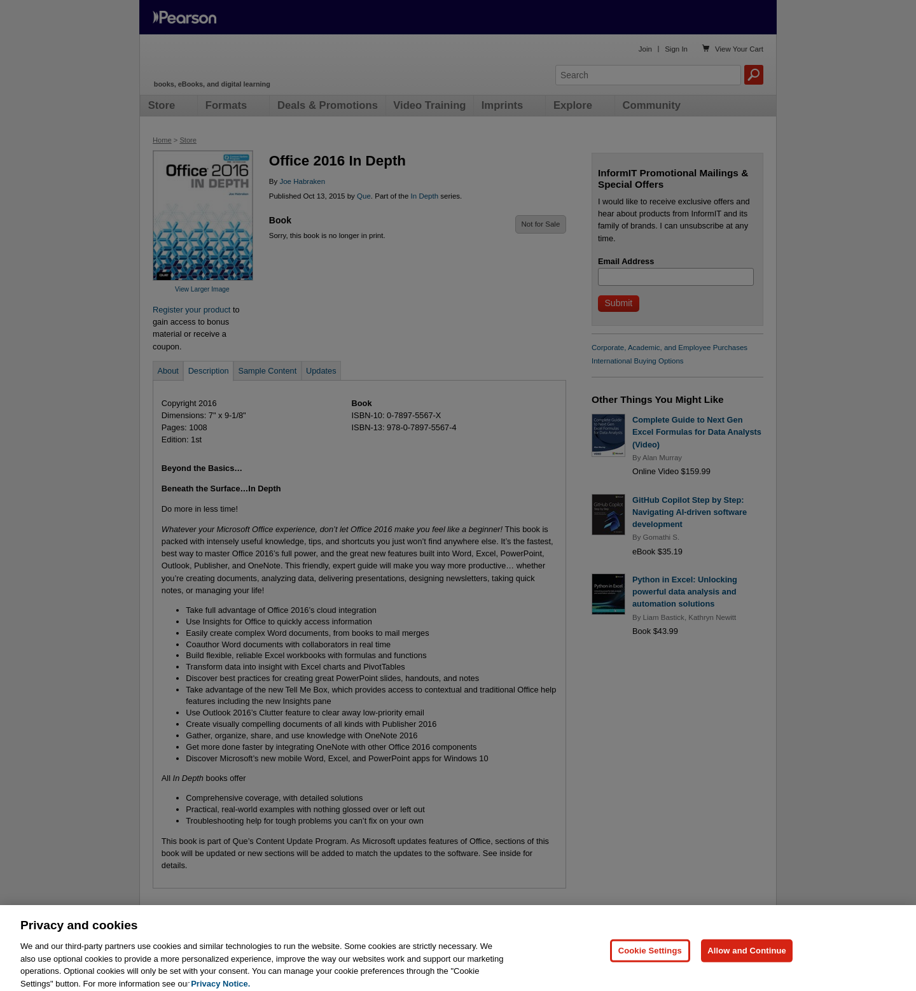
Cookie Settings (650, 965)
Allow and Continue (746, 965)
